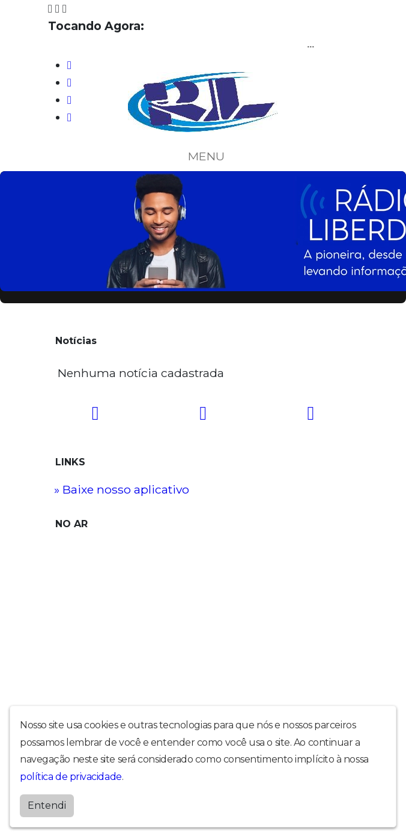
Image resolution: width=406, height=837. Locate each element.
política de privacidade (71, 776)
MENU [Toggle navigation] (203, 156)
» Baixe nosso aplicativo (121, 489)
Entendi (47, 805)
